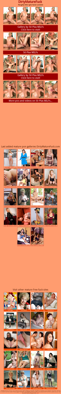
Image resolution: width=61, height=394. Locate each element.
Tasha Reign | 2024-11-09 (10, 158)
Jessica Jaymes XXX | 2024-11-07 (23, 236)
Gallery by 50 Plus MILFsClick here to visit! (30, 28)
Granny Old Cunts (10, 360)
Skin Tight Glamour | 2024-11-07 (10, 217)
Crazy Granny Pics (50, 360)
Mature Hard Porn (37, 340)
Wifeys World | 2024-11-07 (50, 197)
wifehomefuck (23, 379)
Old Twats (37, 301)
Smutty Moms (23, 301)
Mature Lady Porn (23, 340)
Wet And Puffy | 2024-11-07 (37, 217)
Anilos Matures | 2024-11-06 (37, 236)
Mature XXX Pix (23, 321)
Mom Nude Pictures (37, 379)
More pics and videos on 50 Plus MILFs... (30, 100)
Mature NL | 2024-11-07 (50, 217)
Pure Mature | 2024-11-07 (37, 197)
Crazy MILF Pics (50, 340)
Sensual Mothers (10, 321)
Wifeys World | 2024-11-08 (10, 197)
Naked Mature (23, 360)
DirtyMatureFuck (30, 2)
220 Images (10, 301)
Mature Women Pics (50, 379)
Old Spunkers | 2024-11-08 (37, 158)
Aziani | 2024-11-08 (37, 178)
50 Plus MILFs (30, 52)
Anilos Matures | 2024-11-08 (50, 178)
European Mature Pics (37, 360)
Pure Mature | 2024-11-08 (10, 178)
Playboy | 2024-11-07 (23, 217)
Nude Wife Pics (50, 301)
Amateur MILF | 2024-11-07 (23, 197)
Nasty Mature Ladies (10, 379)
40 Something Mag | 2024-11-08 (23, 158)
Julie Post (37, 321)
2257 (38, 393)
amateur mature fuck (50, 321)
